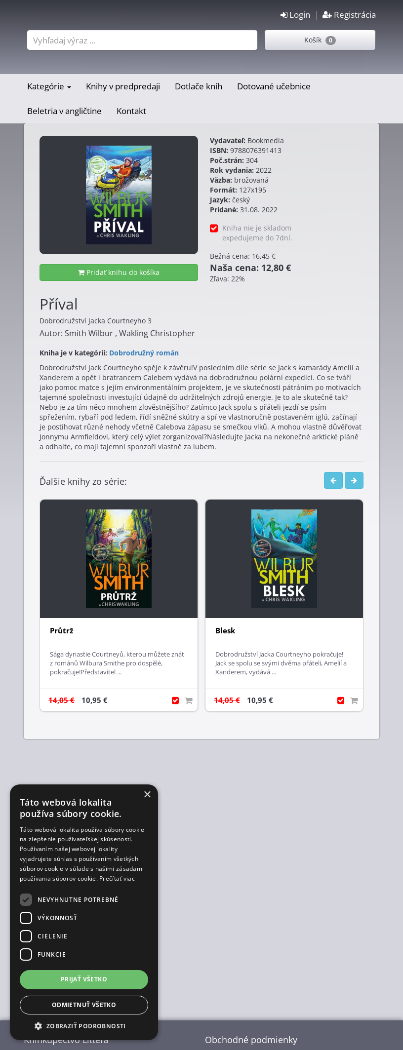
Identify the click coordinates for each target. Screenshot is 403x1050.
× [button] (147, 795)
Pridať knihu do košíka (119, 272)
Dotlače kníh (198, 86)
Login (295, 14)
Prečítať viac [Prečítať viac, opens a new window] (117, 878)
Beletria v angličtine (64, 111)
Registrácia (349, 14)
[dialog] (84, 912)
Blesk (225, 630)
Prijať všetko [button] (84, 979)
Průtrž (61, 630)
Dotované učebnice (274, 86)
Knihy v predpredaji (123, 86)
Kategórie (49, 86)
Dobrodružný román (144, 352)
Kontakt (131, 111)
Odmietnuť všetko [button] (84, 1005)
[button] (84, 1025)
